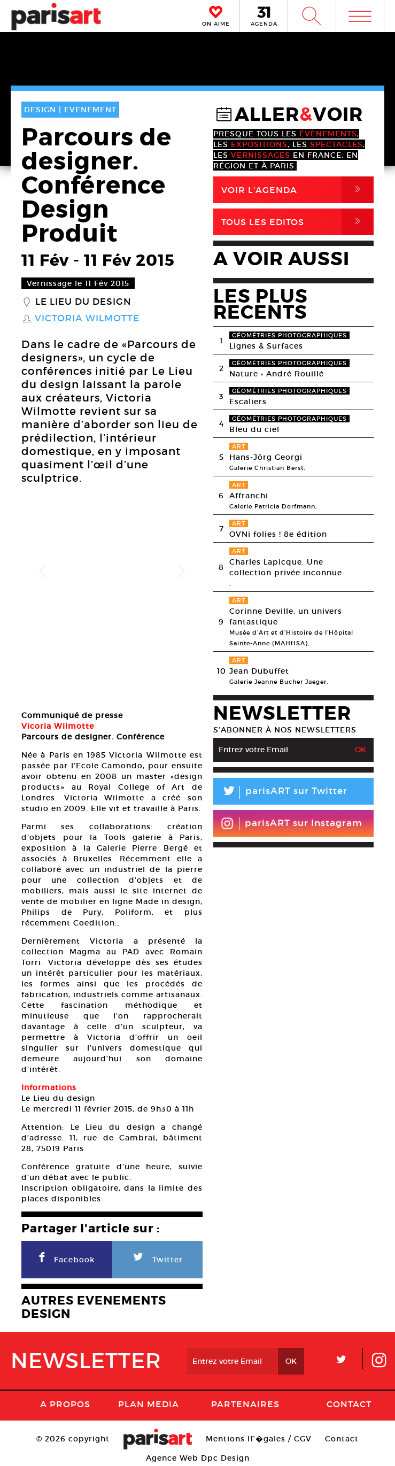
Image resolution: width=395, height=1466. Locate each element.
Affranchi (248, 495)
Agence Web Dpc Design (198, 1455)
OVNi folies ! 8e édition (278, 534)
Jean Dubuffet (259, 671)
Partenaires (245, 1401)
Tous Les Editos (297, 222)
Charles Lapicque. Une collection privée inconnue (285, 567)
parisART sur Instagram (291, 823)
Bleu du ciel (254, 429)
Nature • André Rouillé (276, 374)
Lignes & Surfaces (266, 346)
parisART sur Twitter (280, 792)
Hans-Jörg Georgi (266, 457)
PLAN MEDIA (148, 1401)
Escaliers (248, 401)
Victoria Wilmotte (87, 318)
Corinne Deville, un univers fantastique (285, 616)
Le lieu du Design (83, 302)
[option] (112, 571)
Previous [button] (43, 572)
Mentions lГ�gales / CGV (258, 1436)
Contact (349, 1401)
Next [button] (181, 572)
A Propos (65, 1401)
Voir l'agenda (297, 189)
